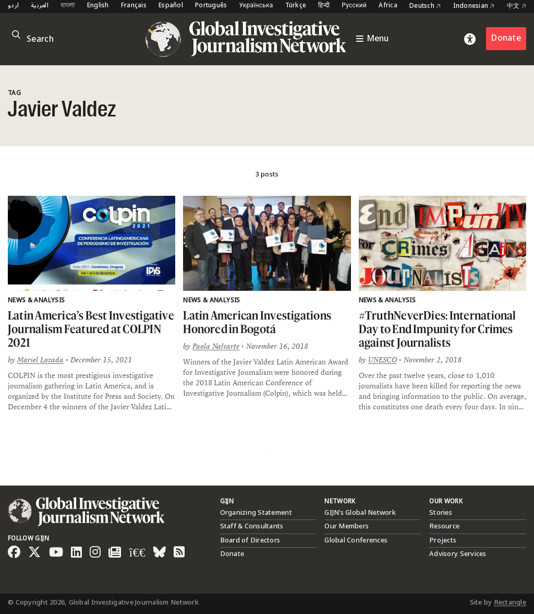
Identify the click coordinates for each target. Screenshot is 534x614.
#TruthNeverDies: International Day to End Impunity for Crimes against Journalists (437, 328)
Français (134, 6)
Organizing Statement (256, 512)
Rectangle (510, 602)
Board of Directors (250, 540)
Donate (506, 38)
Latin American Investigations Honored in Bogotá (257, 322)
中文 (516, 6)
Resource (444, 526)
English (98, 6)
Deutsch (425, 6)
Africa (388, 6)
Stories (440, 512)
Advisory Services (457, 554)
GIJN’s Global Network (359, 512)
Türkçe (296, 6)
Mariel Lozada (40, 359)
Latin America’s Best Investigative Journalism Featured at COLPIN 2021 (91, 328)
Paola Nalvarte (215, 346)
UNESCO (382, 359)
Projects (442, 540)
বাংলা (67, 6)
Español (171, 6)
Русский (354, 6)
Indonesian (474, 6)
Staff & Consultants (252, 526)
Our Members (346, 526)
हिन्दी (324, 6)
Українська (256, 6)
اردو (13, 6)
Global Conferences (355, 540)
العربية (39, 6)
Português (211, 6)
